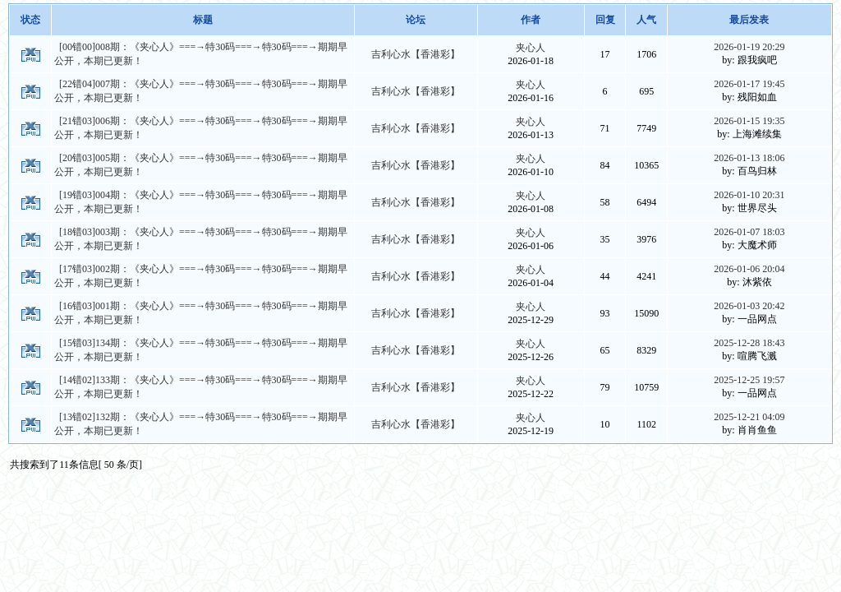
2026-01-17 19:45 (749, 84)
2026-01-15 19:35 (749, 121)
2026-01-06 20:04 (749, 269)
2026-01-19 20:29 (749, 47)
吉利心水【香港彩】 (415, 54)
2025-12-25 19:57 (749, 380)
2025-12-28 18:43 (749, 343)
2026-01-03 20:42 (749, 306)
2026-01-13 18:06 (749, 158)
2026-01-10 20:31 (749, 195)
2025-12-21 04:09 (749, 417)
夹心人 (530, 47)
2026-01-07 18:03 (749, 232)
